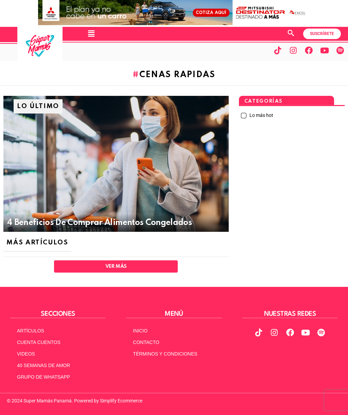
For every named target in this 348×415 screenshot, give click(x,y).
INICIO (140, 330)
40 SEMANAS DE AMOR (43, 365)
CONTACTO (146, 342)
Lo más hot (260, 115)
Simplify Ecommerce (121, 400)
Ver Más (116, 266)
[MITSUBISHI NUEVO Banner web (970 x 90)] (174, 23)
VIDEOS (26, 354)
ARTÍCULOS (30, 330)
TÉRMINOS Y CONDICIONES (165, 354)
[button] (91, 33)
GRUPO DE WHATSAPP (43, 377)
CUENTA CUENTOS (38, 342)
